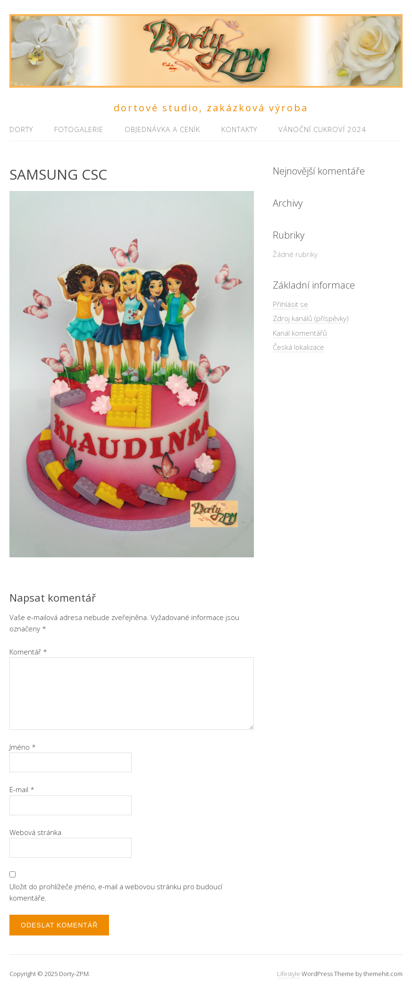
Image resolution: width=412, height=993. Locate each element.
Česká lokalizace (298, 347)
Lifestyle (288, 973)
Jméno (22, 747)
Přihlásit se (290, 304)
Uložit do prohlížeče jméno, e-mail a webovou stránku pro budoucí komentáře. (115, 892)
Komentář (28, 651)
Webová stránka (35, 832)
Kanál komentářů (300, 333)
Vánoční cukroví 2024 (322, 129)
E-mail (21, 789)
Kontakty (239, 129)
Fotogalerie (78, 129)
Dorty (21, 129)
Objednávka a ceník (162, 129)
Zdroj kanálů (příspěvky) (311, 318)
